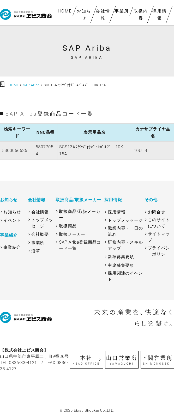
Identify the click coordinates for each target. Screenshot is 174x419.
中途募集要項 (121, 265)
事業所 (122, 11)
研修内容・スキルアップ (125, 245)
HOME (65, 11)
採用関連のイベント (125, 276)
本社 (86, 360)
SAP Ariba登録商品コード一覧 (80, 245)
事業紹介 (12, 247)
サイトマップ (159, 237)
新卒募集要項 (121, 256)
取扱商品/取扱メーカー (79, 214)
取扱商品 (67, 226)
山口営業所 (121, 360)
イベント (12, 220)
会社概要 (40, 234)
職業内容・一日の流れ (125, 231)
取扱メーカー (72, 234)
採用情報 (159, 15)
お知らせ (84, 15)
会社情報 (103, 15)
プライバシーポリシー (159, 251)
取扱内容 (141, 15)
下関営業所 (157, 360)
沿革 (35, 251)
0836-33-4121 (23, 362)
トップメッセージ (42, 222)
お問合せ (156, 211)
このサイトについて (159, 222)
